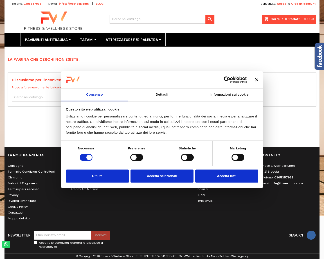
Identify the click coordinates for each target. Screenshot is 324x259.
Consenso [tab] (94, 95)
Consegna (15, 166)
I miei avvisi (205, 201)
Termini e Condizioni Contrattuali (31, 171)
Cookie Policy (18, 207)
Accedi (282, 4)
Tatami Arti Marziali (84, 189)
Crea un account (303, 4)
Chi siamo (15, 177)
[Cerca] (162, 19)
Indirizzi (202, 189)
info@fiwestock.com (74, 4)
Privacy (13, 195)
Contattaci (15, 212)
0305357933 (32, 4)
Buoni (201, 195)
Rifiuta (97, 176)
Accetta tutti (226, 176)
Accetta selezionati (162, 176)
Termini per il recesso (23, 189)
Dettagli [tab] (162, 95)
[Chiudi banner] (256, 79)
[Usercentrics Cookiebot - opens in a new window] (227, 79)
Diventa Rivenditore (22, 201)
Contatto (270, 155)
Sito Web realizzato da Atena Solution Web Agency (214, 256)
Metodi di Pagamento (24, 183)
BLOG (100, 4)
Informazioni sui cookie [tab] (230, 95)
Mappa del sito (19, 218)
